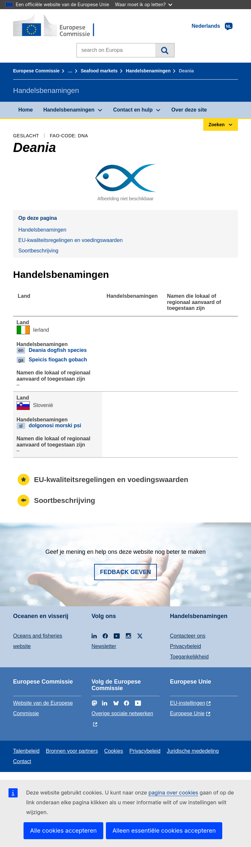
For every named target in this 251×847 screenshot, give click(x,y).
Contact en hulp (133, 110)
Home (25, 110)
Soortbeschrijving (38, 250)
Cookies (113, 751)
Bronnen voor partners (72, 751)
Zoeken (164, 50)
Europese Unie (187, 713)
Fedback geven (125, 572)
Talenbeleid (26, 751)
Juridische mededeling (193, 751)
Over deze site (189, 110)
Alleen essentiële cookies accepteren (164, 830)
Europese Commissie (36, 70)
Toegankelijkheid (189, 656)
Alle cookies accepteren (63, 830)
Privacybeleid (185, 646)
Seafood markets (99, 70)
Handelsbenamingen (148, 70)
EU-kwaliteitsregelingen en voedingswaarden (70, 240)
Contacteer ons (188, 636)
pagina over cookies (173, 792)
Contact (22, 761)
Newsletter (104, 646)
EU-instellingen (187, 703)
